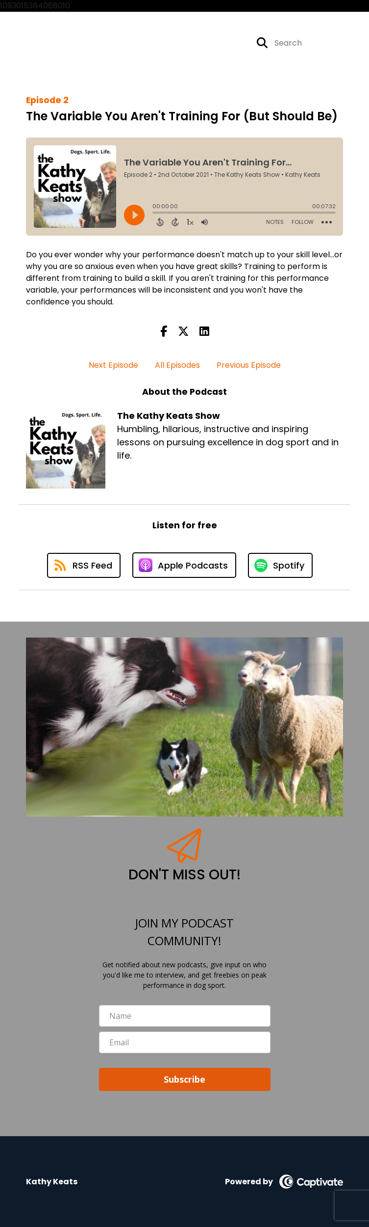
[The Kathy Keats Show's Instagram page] (231, 43)
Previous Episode (249, 365)
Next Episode (113, 365)
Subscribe (184, 1079)
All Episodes (177, 365)
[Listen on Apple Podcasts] (184, 565)
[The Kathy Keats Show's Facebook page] (215, 43)
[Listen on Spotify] (280, 565)
